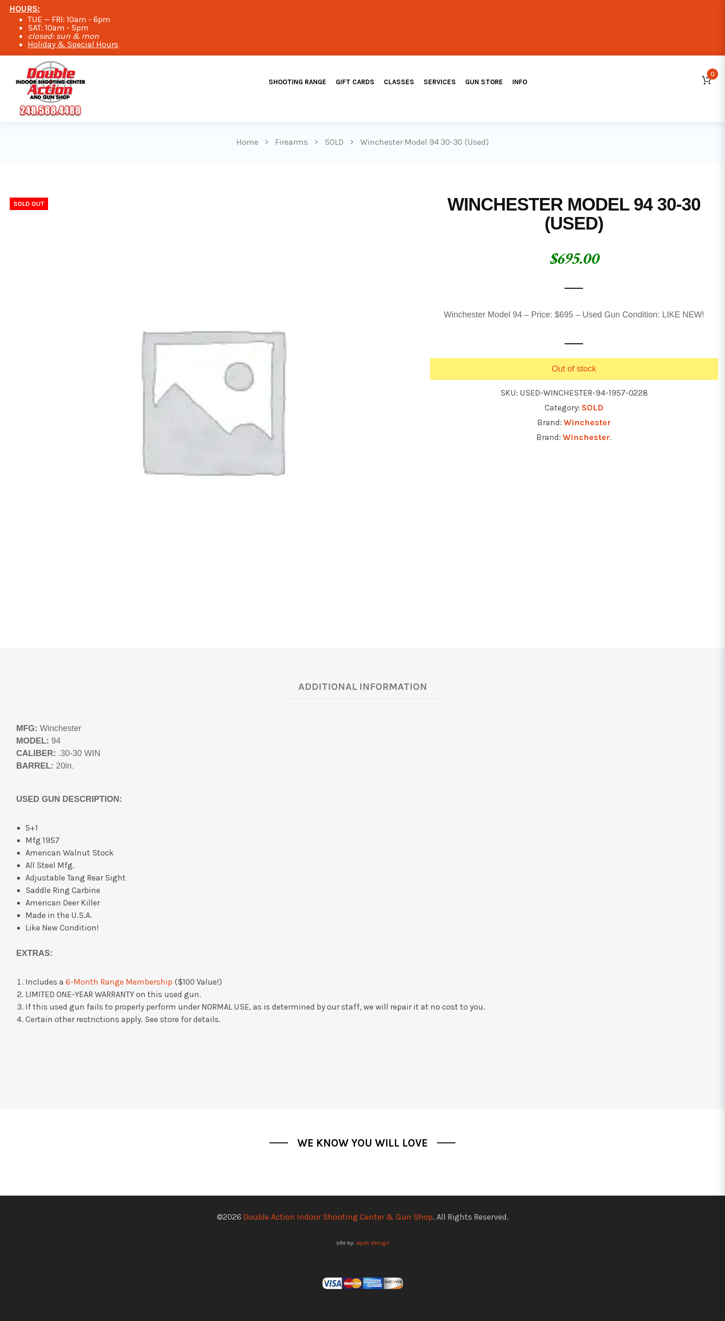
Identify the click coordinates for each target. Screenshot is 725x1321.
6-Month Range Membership (119, 982)
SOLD (592, 408)
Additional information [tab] (362, 686)
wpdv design (372, 1242)
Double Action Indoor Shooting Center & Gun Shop (338, 1217)
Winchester (587, 422)
